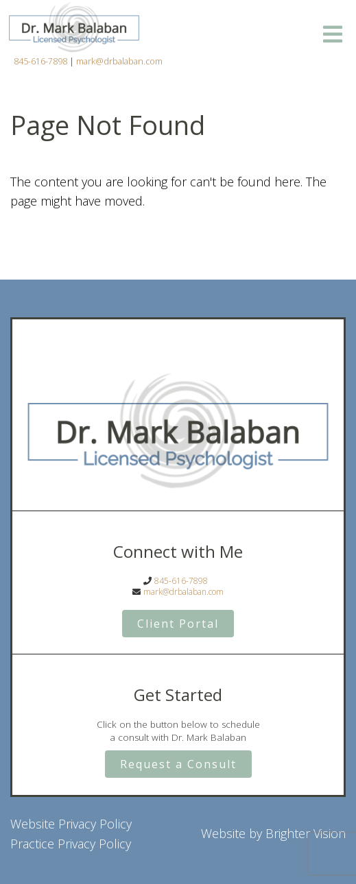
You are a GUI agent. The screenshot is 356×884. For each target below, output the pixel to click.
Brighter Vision (305, 833)
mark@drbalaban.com (119, 61)
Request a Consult (178, 764)
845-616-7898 (40, 61)
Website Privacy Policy (71, 823)
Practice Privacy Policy (70, 843)
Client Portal (178, 623)
